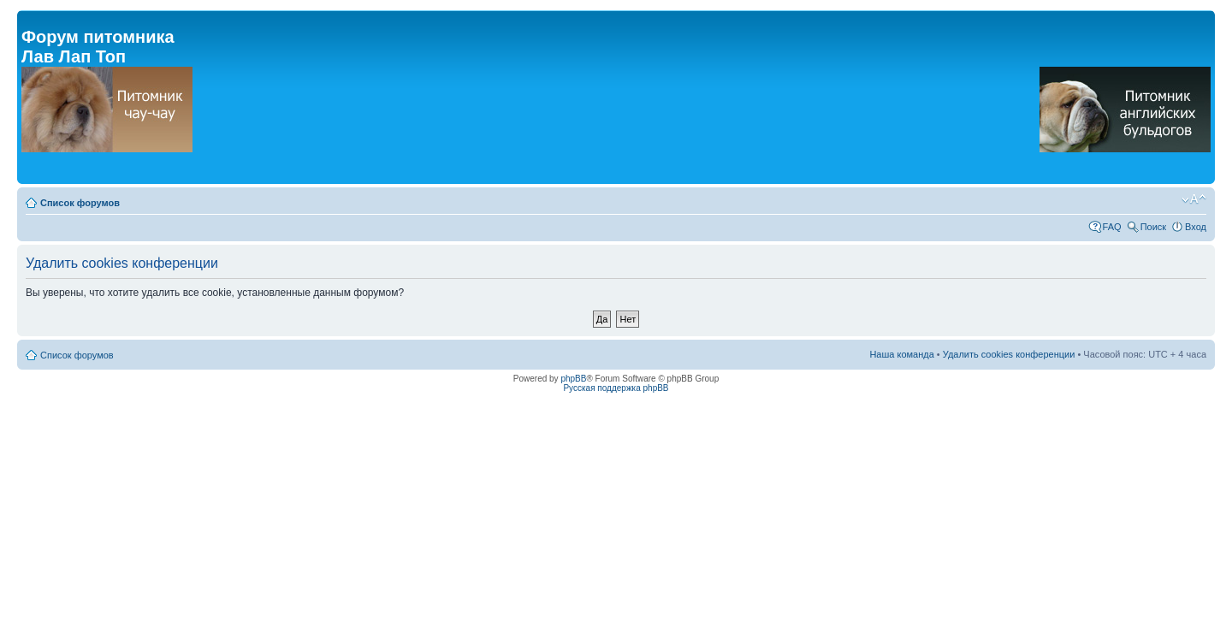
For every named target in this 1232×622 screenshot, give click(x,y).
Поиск (1153, 227)
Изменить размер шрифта (1194, 199)
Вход (1195, 227)
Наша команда (901, 354)
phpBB (573, 378)
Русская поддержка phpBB (615, 388)
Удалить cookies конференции (1009, 354)
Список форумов (80, 203)
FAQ (1112, 227)
